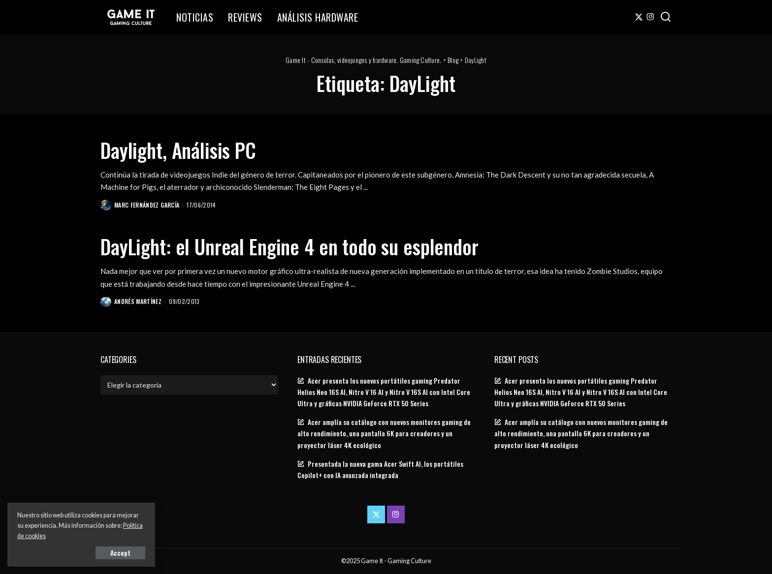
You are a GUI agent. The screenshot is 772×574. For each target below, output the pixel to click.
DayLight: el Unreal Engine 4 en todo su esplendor (289, 246)
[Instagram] (650, 17)
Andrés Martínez (137, 301)
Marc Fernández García (146, 205)
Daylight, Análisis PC (178, 150)
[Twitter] (639, 17)
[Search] (666, 17)
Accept (120, 552)
